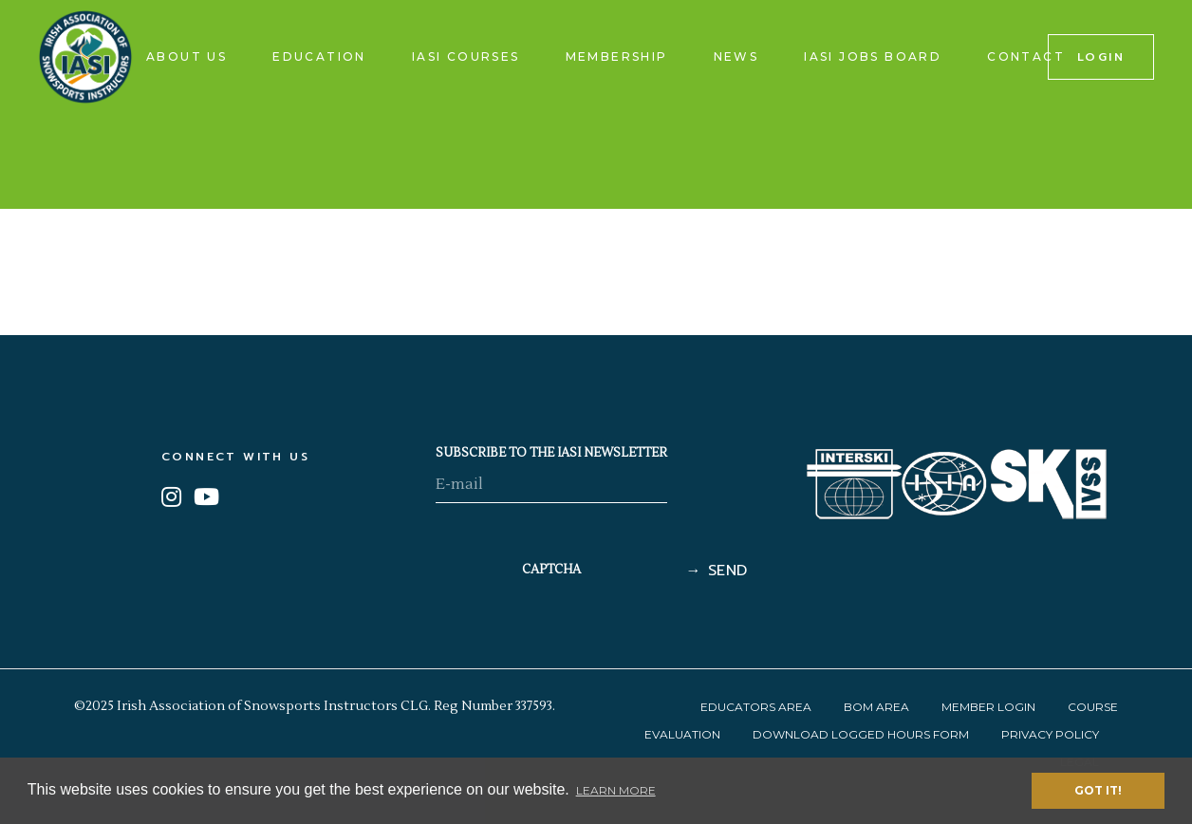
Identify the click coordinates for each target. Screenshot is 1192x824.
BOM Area (876, 707)
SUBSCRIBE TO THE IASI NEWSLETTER (551, 452)
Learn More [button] (616, 790)
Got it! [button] (1098, 790)
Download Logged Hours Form (861, 734)
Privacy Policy (1050, 734)
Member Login (988, 707)
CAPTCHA (551, 569)
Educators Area (755, 707)
